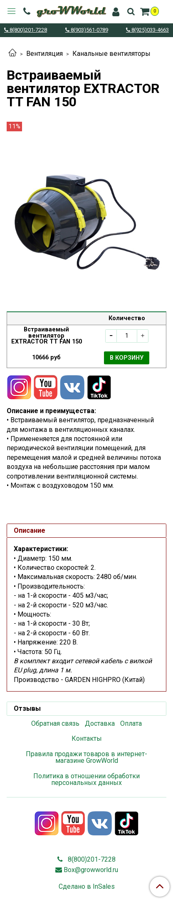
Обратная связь (55, 723)
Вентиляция (44, 54)
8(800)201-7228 (27, 30)
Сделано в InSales (87, 886)
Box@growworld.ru (91, 870)
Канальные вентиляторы (111, 54)
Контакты (87, 738)
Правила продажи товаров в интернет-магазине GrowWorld (86, 757)
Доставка (100, 723)
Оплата (131, 723)
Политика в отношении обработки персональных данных (86, 779)
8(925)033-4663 (149, 30)
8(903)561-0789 (88, 30)
